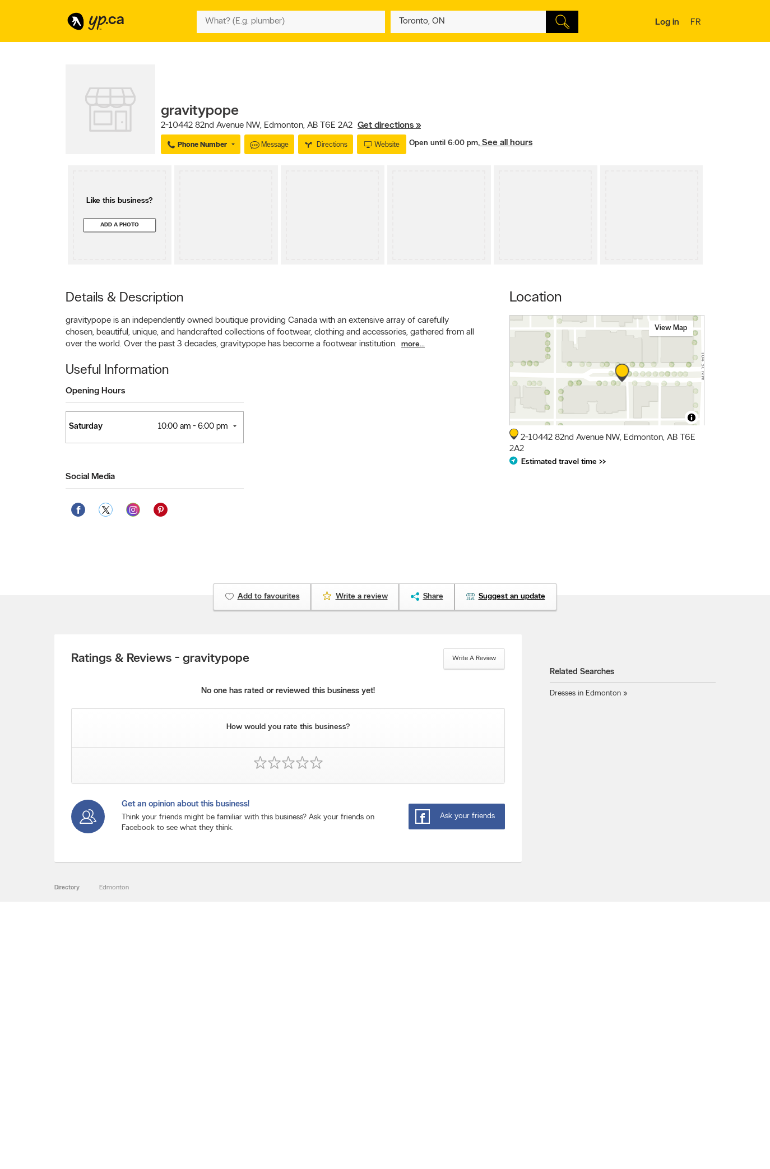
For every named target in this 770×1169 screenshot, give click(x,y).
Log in (667, 22)
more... (413, 344)
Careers (215, 1045)
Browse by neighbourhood (370, 1055)
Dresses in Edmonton (585, 693)
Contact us (686, 990)
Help (211, 1093)
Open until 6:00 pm (443, 143)
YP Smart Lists (352, 1083)
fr (696, 23)
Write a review (474, 658)
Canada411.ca (607, 1036)
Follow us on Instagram (492, 1064)
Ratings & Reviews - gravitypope (160, 659)
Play (377, 1095)
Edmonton (114, 887)
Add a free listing (95, 1045)
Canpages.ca (606, 1045)
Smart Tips (347, 1064)
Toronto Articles (355, 1074)
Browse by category (361, 1036)
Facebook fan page (487, 1055)
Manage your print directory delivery (511, 1093)
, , (291, 125)
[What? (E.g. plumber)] (291, 22)
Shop (356, 1095)
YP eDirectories (481, 1074)
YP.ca (191, 1128)
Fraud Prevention (95, 1055)
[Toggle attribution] (691, 417)
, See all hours (505, 142)
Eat (336, 1095)
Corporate (219, 1064)
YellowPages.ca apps (489, 1036)
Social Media (90, 476)
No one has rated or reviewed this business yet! (288, 691)
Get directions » (389, 125)
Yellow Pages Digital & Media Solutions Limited (402, 1128)
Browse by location (359, 1045)
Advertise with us (95, 1036)
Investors (217, 1055)
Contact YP (221, 1036)
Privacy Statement (231, 1074)
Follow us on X (480, 1045)
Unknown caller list (486, 1083)
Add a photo (119, 225)
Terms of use (223, 1083)
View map (671, 328)
